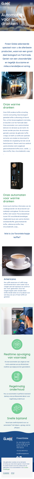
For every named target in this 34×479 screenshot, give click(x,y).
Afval (12, 473)
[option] (17, 272)
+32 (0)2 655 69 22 (22, 450)
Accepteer (6, 473)
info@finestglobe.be (23, 453)
